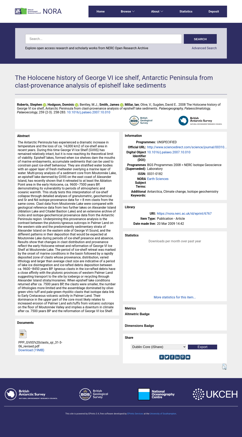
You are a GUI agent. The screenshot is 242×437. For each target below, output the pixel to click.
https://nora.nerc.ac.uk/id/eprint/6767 (184, 213)
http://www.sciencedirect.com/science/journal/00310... (187, 147)
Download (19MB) (31, 350)
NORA (52, 11)
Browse (128, 11)
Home (101, 11)
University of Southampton (163, 413)
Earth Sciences (158, 179)
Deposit (213, 11)
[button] (224, 367)
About (157, 11)
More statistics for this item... (175, 297)
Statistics (186, 11)
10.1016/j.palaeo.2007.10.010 (88, 112)
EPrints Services (135, 413)
